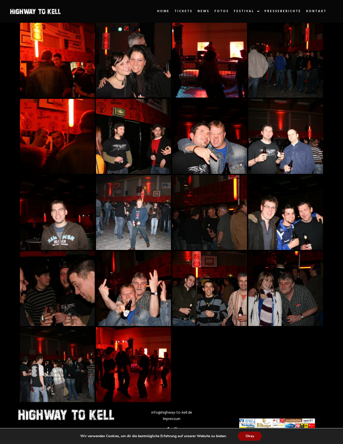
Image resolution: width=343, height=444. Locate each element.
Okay (250, 436)
